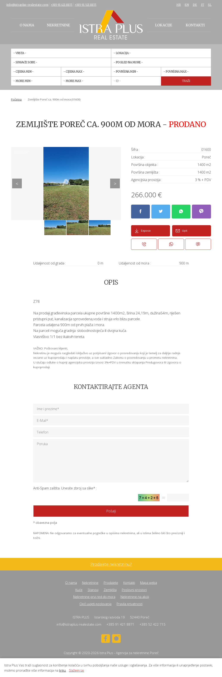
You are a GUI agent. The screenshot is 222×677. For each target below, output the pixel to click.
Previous (17, 183)
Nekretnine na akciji (135, 596)
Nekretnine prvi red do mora (94, 596)
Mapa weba (148, 582)
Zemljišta (110, 590)
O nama (27, 25)
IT (202, 5)
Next (115, 183)
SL (209, 5)
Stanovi (93, 590)
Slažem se (76, 670)
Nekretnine (58, 25)
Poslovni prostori (134, 590)
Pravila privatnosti (130, 604)
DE (195, 5)
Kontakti (195, 25)
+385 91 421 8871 (61, 5)
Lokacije (163, 25)
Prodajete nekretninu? (111, 564)
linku (62, 670)
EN (187, 5)
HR (178, 5)
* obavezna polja (45, 523)
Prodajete (111, 582)
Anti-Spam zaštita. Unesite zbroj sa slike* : (65, 488)
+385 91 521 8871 (85, 5)
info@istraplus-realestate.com (27, 5)
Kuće (78, 590)
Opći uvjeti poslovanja (95, 604)
